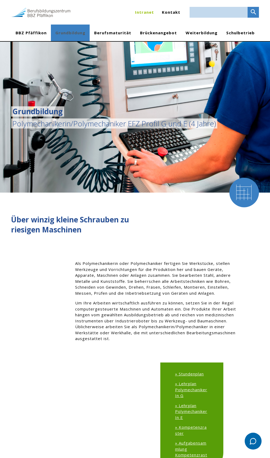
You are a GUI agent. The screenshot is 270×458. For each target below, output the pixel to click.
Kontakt (171, 12)
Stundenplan (191, 373)
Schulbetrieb (240, 32)
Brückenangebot (158, 32)
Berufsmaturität (112, 32)
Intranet (144, 12)
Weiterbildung (202, 32)
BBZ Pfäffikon (31, 32)
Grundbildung (70, 32)
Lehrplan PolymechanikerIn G (191, 389)
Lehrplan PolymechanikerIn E (191, 411)
